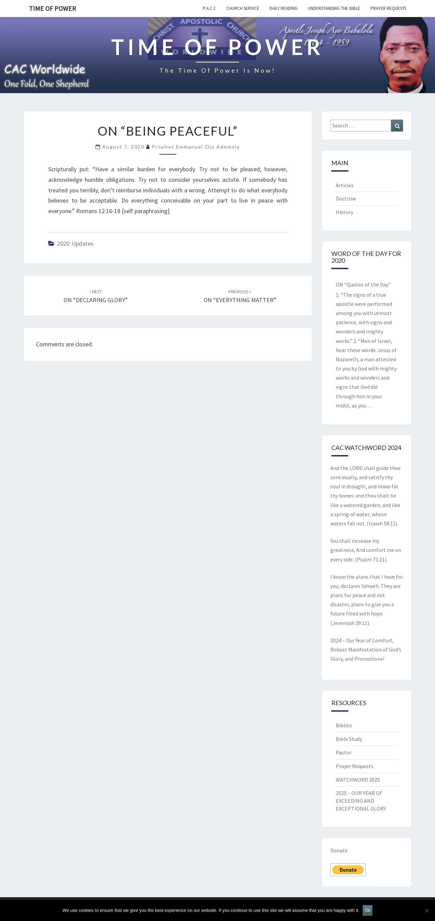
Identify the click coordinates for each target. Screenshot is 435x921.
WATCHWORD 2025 (358, 779)
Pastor (343, 752)
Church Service (242, 8)
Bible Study (349, 738)
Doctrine (346, 198)
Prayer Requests (388, 8)
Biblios (344, 725)
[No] (426, 910)
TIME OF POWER (52, 8)
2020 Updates (75, 243)
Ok (367, 910)
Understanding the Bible (334, 8)
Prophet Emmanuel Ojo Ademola (196, 147)
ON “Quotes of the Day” (363, 284)
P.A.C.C (209, 8)
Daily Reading (283, 8)
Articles (345, 185)
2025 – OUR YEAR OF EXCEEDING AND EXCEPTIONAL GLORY (361, 800)
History (344, 212)
